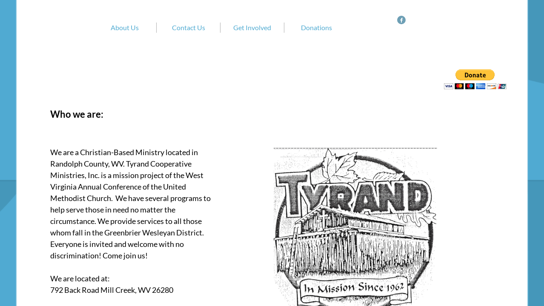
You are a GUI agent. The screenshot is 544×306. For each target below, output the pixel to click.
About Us (125, 27)
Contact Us (188, 27)
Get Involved (252, 27)
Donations (316, 27)
